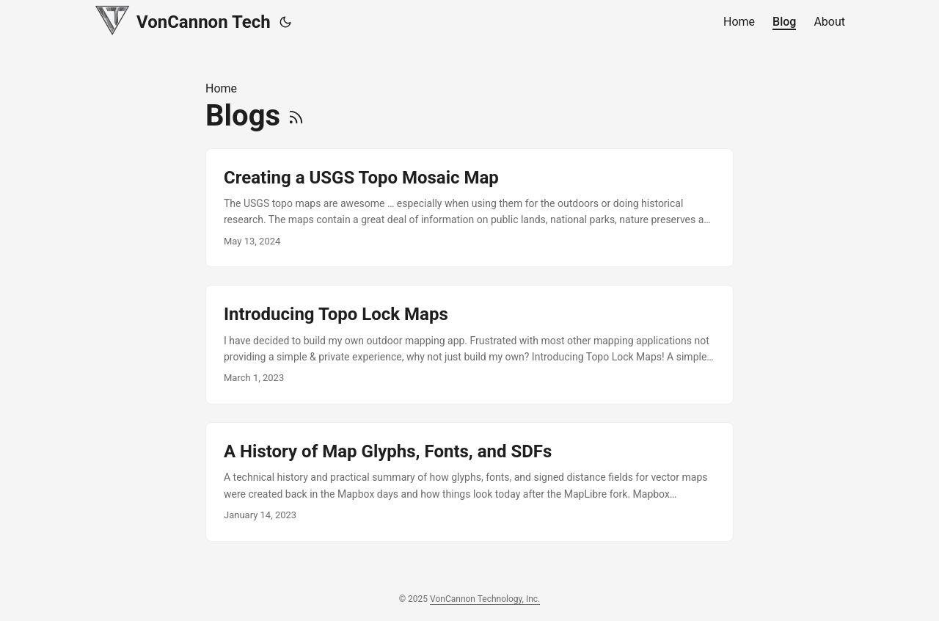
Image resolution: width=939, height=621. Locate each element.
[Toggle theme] (285, 22)
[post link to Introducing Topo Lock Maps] (469, 345)
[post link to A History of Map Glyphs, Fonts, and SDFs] (469, 482)
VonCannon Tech (182, 19)
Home (221, 88)
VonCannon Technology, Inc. (485, 599)
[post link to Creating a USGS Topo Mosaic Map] (469, 208)
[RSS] (296, 115)
